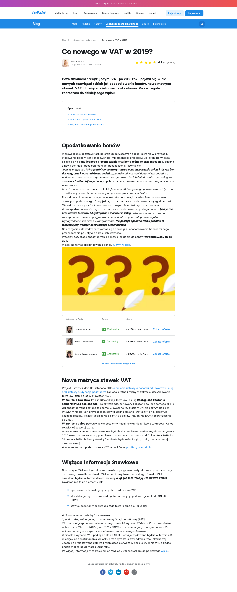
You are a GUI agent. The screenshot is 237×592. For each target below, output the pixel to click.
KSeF (76, 12)
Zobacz (163, 329)
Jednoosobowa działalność (122, 23)
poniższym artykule (138, 447)
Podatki (85, 23)
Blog (36, 24)
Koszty (98, 23)
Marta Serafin (77, 61)
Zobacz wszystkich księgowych (118, 363)
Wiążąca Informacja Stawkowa (87, 124)
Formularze (159, 23)
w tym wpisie (121, 244)
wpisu (164, 551)
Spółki (145, 23)
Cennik (152, 12)
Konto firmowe (110, 12)
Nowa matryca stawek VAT (85, 119)
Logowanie (194, 13)
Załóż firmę (61, 12)
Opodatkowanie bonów (83, 114)
